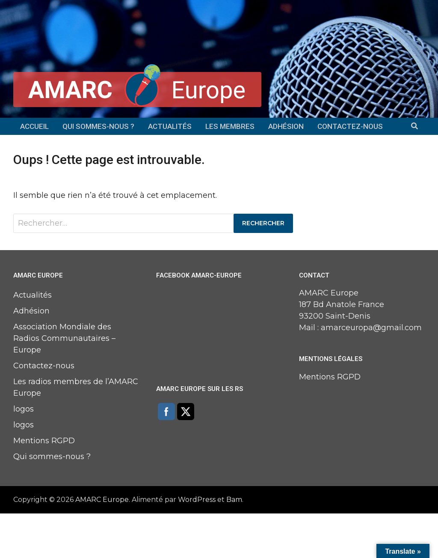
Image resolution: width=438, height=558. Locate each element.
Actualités (170, 126)
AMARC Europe (102, 499)
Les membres (230, 126)
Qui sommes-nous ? (98, 126)
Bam (234, 499)
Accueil (34, 126)
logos (23, 409)
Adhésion (286, 126)
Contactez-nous (350, 126)
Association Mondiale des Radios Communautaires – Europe (64, 338)
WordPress (197, 499)
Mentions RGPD (44, 440)
